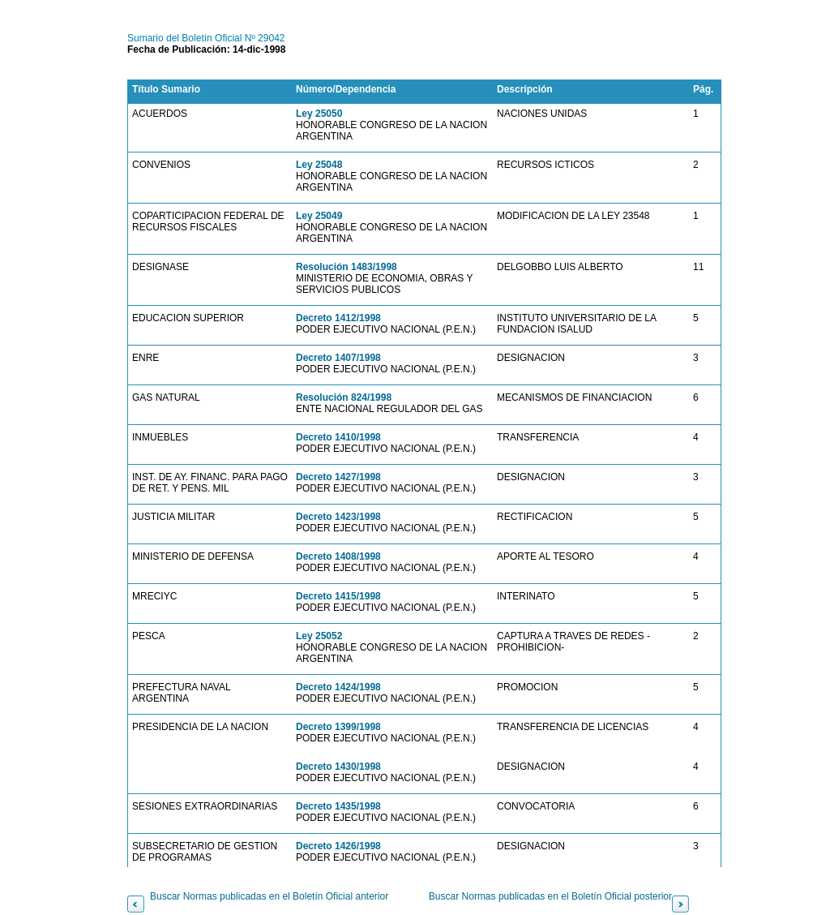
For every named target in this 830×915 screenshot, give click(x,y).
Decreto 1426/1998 (338, 846)
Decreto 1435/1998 (338, 806)
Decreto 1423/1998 (338, 516)
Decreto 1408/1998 (338, 556)
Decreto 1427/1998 (338, 477)
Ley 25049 (319, 215)
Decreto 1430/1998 (338, 766)
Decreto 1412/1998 (338, 318)
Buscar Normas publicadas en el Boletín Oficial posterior (550, 896)
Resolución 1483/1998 (346, 267)
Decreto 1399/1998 (338, 726)
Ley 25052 (319, 636)
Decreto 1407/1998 (338, 357)
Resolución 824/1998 (343, 397)
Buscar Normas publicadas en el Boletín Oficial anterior (269, 896)
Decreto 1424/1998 (338, 687)
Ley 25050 (319, 113)
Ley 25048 (319, 164)
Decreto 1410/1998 (338, 437)
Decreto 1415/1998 (338, 596)
